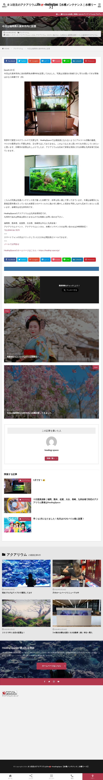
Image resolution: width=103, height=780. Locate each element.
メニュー (51, 776)
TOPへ (92, 776)
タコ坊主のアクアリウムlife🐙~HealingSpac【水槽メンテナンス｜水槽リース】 (51, 6)
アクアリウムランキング (10, 696)
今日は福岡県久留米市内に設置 (38, 49)
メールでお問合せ (11, 244)
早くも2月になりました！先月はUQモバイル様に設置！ (58, 518)
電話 (72, 776)
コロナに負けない (52, 35)
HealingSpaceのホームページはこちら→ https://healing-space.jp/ (32, 250)
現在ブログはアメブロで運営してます (17, 593)
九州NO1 (63, 35)
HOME (6, 49)
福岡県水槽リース (74, 35)
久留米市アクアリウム (89, 35)
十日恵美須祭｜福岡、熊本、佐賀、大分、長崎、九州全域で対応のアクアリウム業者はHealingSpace (65, 501)
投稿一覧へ (51, 458)
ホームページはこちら (51, 666)
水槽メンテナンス (11, 35)
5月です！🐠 (39, 480)
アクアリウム (24, 33)
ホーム (10, 776)
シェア (31, 776)
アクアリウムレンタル (27, 35)
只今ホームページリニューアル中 (66, 593)
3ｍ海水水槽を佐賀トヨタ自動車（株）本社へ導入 (72, 632)
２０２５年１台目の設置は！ (13, 632)
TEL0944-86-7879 (12, 230)
